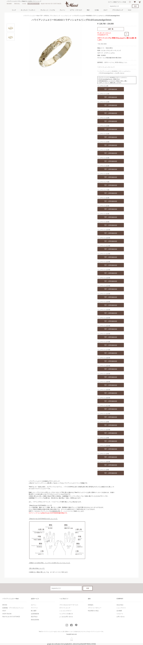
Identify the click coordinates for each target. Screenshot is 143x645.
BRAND (9, 4)
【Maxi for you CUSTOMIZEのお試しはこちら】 (43, 518)
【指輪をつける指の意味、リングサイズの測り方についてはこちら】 (49, 563)
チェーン (62, 10)
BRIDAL (17, 4)
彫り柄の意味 (103, 44)
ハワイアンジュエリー (48, 631)
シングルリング (66, 15)
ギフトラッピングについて (107, 67)
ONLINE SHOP (33, 4)
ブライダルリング (117, 10)
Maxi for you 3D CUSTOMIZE (51, 4)
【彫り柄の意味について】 (37, 568)
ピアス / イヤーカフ (76, 10)
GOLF (24, 4)
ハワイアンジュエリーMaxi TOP (33, 15)
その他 (97, 10)
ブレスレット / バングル (47, 10)
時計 (88, 10)
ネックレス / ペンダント (28, 10)
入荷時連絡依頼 (111, 89)
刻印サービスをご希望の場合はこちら (115, 62)
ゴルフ (105, 10)
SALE (129, 10)
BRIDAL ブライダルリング (52, 15)
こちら (121, 38)
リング (14, 10)
